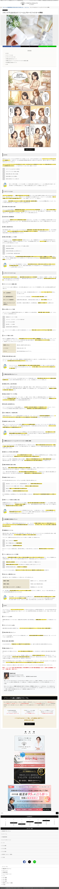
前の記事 (25, 732)
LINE (34, 861)
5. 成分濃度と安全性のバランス (11, 62)
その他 (3, 857)
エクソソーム (5, 10)
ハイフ (3, 842)
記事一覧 (29, 733)
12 (13, 822)
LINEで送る (47, 46)
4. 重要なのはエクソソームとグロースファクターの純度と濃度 (17, 60)
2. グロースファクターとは (10, 56)
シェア (12, 46)
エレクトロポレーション (6, 839)
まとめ (7, 64)
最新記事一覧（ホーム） (6, 831)
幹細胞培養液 (4, 836)
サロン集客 (4, 851)
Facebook (24, 861)
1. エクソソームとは (9, 55)
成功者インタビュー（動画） (7, 854)
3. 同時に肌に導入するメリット (11, 58)
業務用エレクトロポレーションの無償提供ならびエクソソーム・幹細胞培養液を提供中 (12, 0)
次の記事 (33, 732)
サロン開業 (4, 845)
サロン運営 (4, 848)
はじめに (7, 53)
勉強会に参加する (29, 149)
